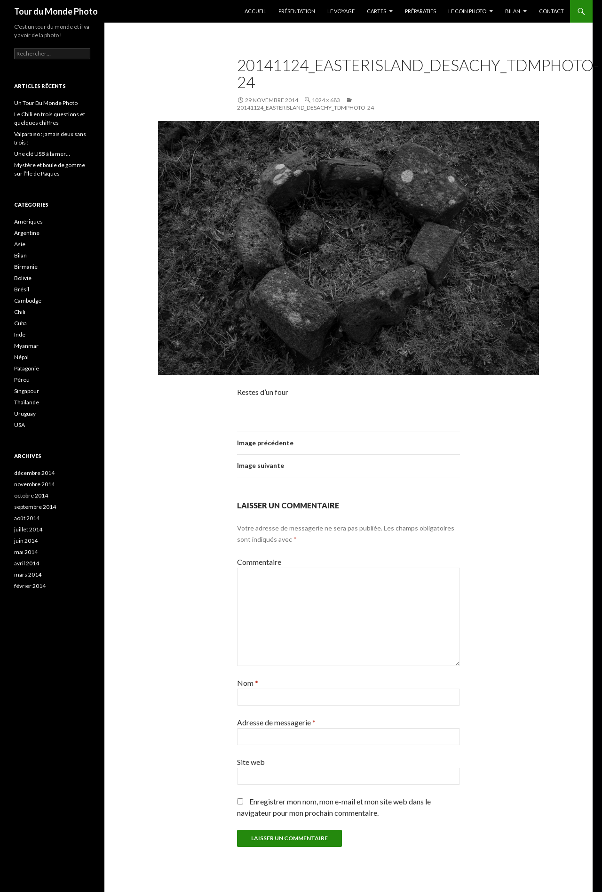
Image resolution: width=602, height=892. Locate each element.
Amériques (28, 221)
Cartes (376, 11)
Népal (21, 357)
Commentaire (259, 561)
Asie (19, 244)
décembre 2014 (34, 472)
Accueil (255, 11)
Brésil (21, 289)
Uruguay (25, 413)
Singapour (26, 390)
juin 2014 (26, 540)
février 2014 (30, 585)
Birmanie (26, 266)
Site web (251, 761)
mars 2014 (27, 574)
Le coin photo (467, 11)
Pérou (22, 379)
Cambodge (27, 300)
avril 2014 (26, 563)
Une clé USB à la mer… (42, 153)
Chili (19, 311)
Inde (19, 334)
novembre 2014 (34, 484)
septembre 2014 (35, 506)
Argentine (27, 232)
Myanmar (26, 345)
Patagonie (26, 368)
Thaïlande (26, 402)
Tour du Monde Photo (56, 11)
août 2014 (27, 518)
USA (19, 424)
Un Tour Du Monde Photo (46, 102)
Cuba (20, 323)
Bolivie (23, 277)
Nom (247, 682)
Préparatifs (420, 11)
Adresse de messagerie (276, 722)
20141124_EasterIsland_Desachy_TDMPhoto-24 (305, 107)
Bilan (512, 11)
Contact (551, 11)
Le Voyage (341, 11)
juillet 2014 (28, 529)
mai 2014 (26, 551)
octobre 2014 (31, 495)
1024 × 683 (326, 100)
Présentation (296, 11)
